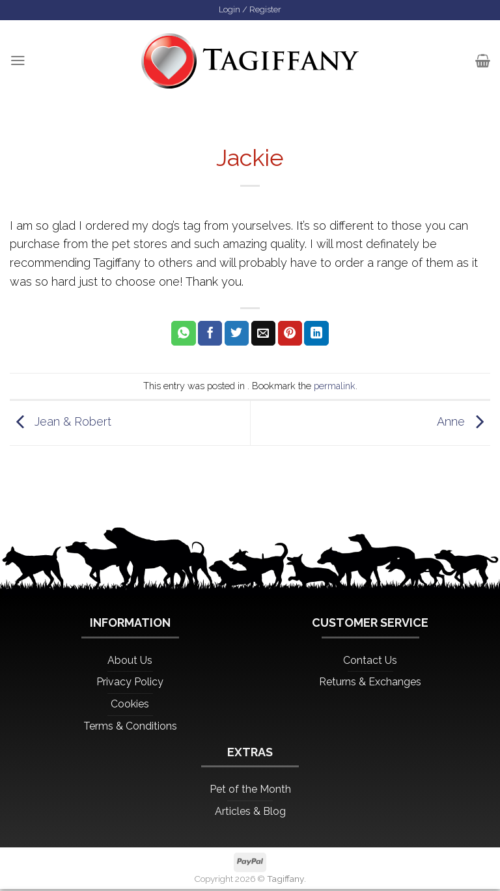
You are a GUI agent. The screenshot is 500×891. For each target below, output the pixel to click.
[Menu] (18, 62)
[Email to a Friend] (263, 334)
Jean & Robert (60, 423)
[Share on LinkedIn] (316, 334)
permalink (334, 386)
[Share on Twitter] (237, 334)
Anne (463, 423)
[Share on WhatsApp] (183, 334)
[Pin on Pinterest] (290, 334)
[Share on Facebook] (210, 334)
